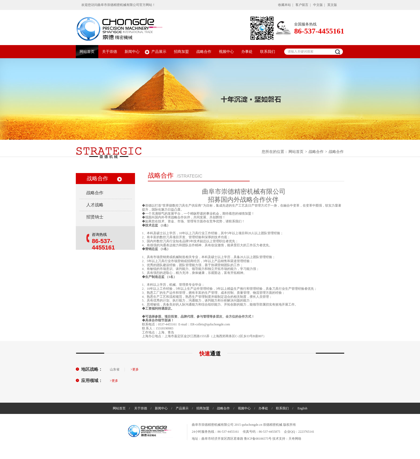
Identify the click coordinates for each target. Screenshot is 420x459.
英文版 (332, 5)
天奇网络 (294, 438)
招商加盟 (181, 52)
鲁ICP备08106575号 (258, 438)
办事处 (247, 52)
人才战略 (94, 205)
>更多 (135, 369)
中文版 (318, 5)
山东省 (114, 369)
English (303, 408)
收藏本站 (284, 5)
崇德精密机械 (272, 425)
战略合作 (203, 52)
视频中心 (226, 52)
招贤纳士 (94, 217)
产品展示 (158, 52)
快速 (210, 354)
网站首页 (87, 52)
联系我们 (267, 52)
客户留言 (301, 5)
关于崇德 (109, 52)
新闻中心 (132, 52)
